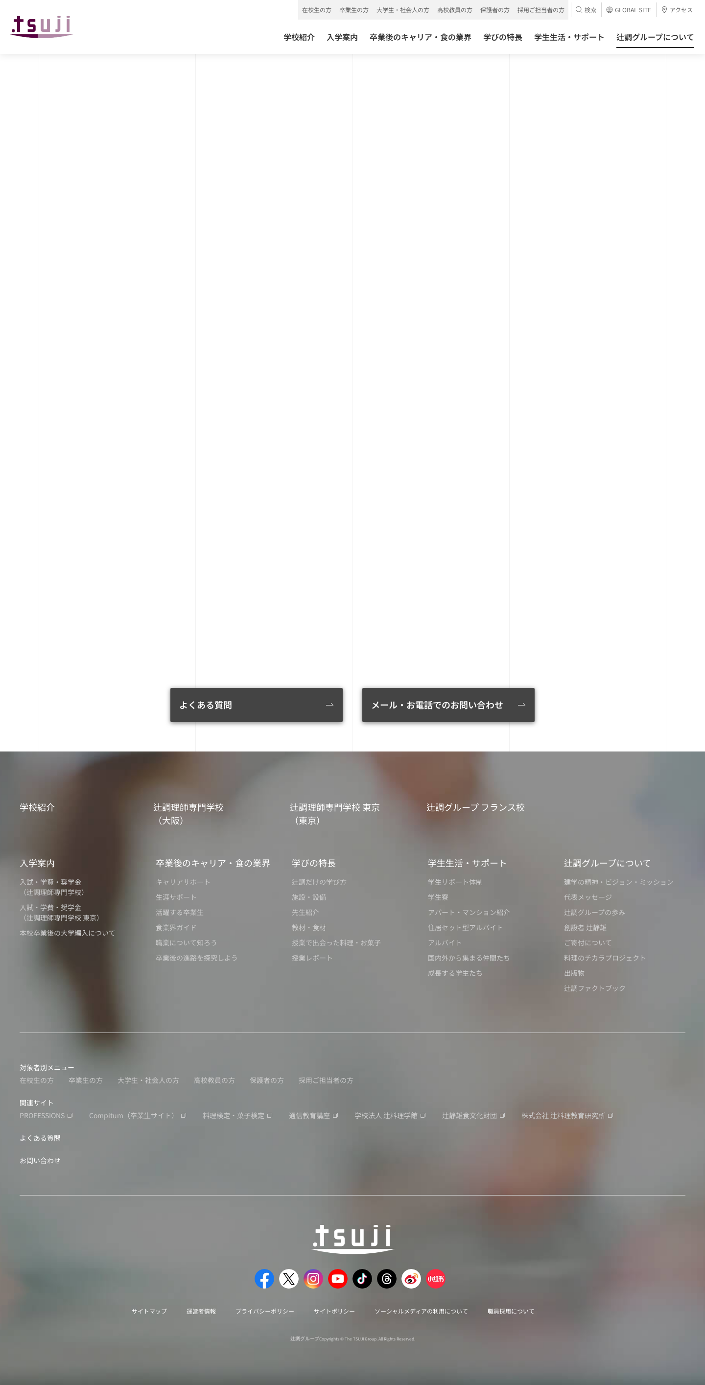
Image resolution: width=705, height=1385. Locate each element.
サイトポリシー (334, 1311)
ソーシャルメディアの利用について (421, 1311)
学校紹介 (37, 806)
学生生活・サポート (467, 862)
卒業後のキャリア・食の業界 (213, 862)
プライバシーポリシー (264, 1311)
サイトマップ (149, 1311)
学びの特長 (314, 862)
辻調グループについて (607, 862)
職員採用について (511, 1311)
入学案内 (37, 862)
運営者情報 (201, 1311)
